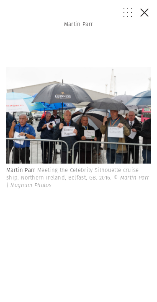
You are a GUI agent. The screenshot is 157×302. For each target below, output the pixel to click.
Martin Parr (78, 24)
